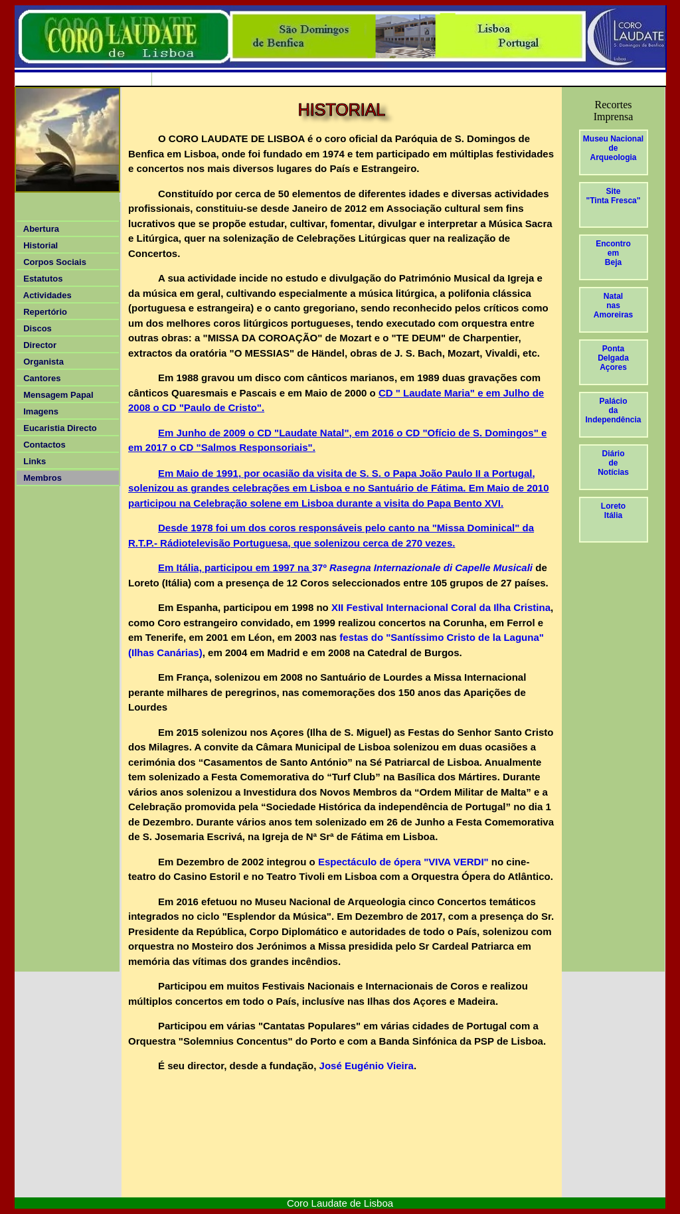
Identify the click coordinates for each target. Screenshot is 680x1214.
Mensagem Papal (56, 395)
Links (32, 461)
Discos (35, 328)
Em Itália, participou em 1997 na (235, 567)
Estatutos (40, 279)
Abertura (39, 229)
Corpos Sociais (52, 262)
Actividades (45, 295)
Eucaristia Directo (60, 428)
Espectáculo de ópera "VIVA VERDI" (403, 861)
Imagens (38, 411)
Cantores (40, 378)
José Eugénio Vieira (364, 1065)
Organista (41, 362)
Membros (40, 478)
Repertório (43, 312)
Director (37, 345)
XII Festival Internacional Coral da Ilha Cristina (440, 607)
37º (422, 567)
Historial (38, 245)
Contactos (42, 445)
